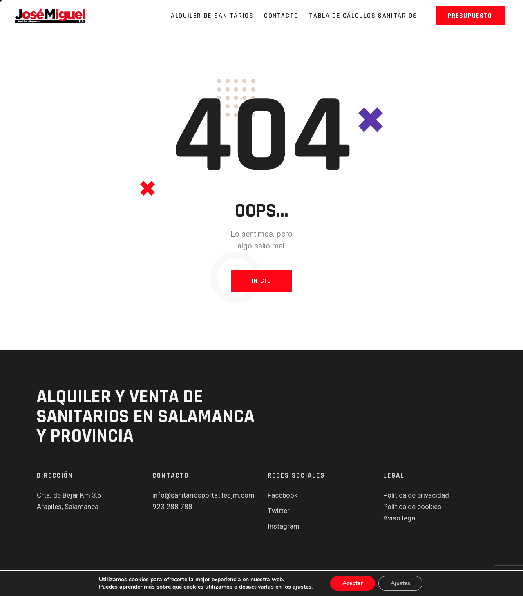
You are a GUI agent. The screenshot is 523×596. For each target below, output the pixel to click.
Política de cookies (412, 506)
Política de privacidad (416, 495)
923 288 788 (172, 506)
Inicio (262, 281)
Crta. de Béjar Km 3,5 (69, 495)
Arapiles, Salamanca (67, 506)
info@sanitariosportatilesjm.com (203, 495)
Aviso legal (400, 518)
